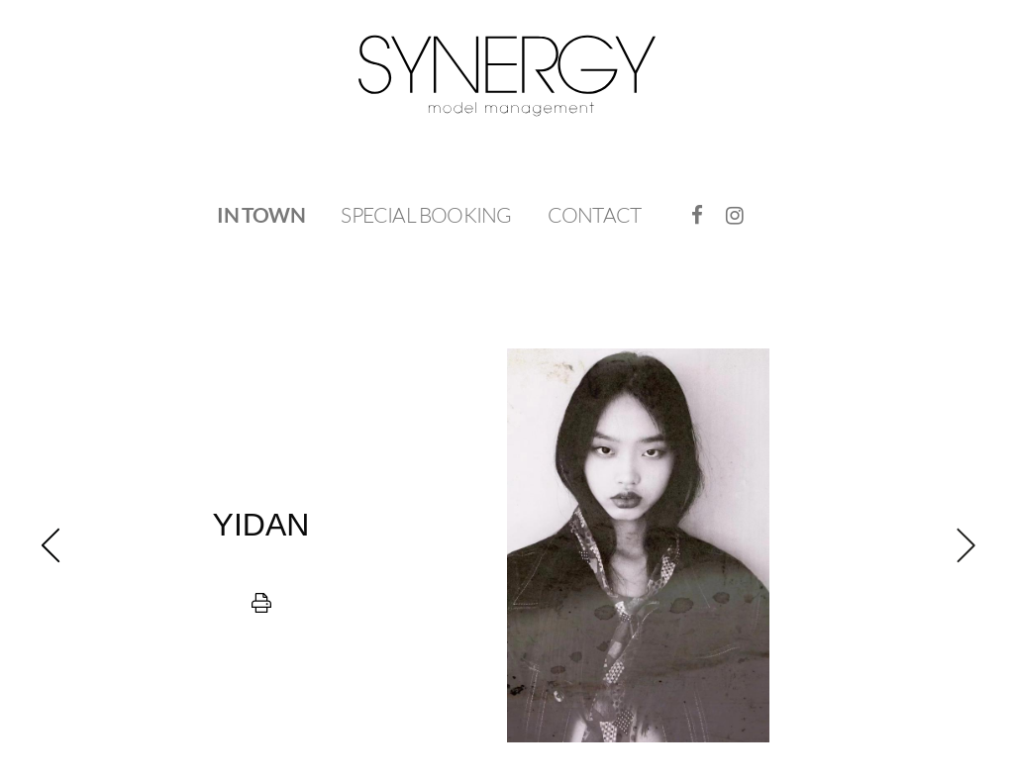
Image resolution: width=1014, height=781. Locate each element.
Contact (594, 215)
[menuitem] (260, 215)
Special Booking (426, 215)
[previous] (261, 545)
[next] (753, 545)
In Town (260, 214)
